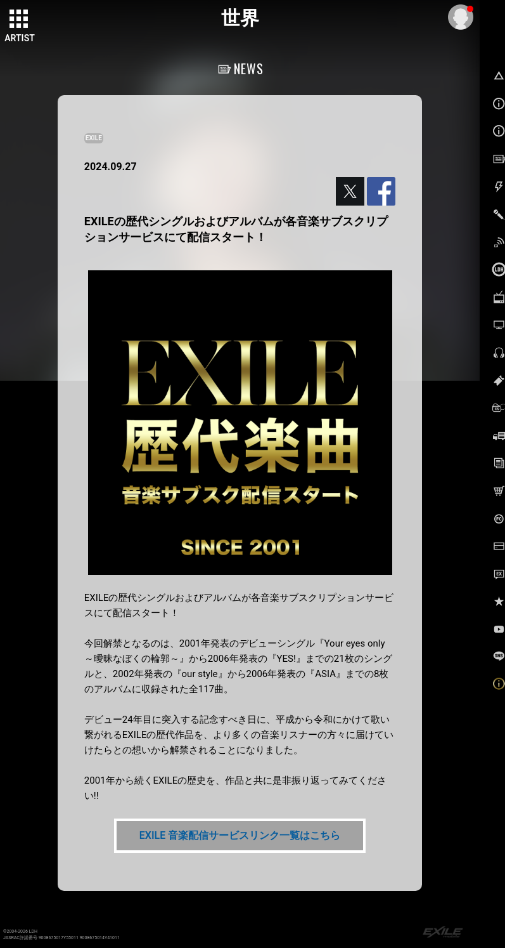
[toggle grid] (19, 19)
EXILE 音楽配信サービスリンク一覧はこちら (239, 835)
